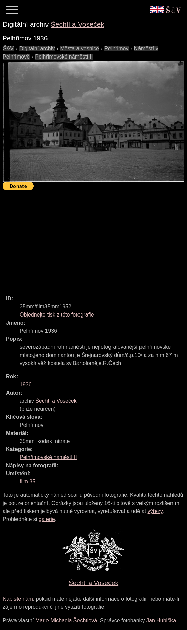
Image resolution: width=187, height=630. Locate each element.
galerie (47, 519)
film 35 (27, 481)
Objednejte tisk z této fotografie (57, 315)
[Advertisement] (95, 240)
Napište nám (18, 599)
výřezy (155, 511)
